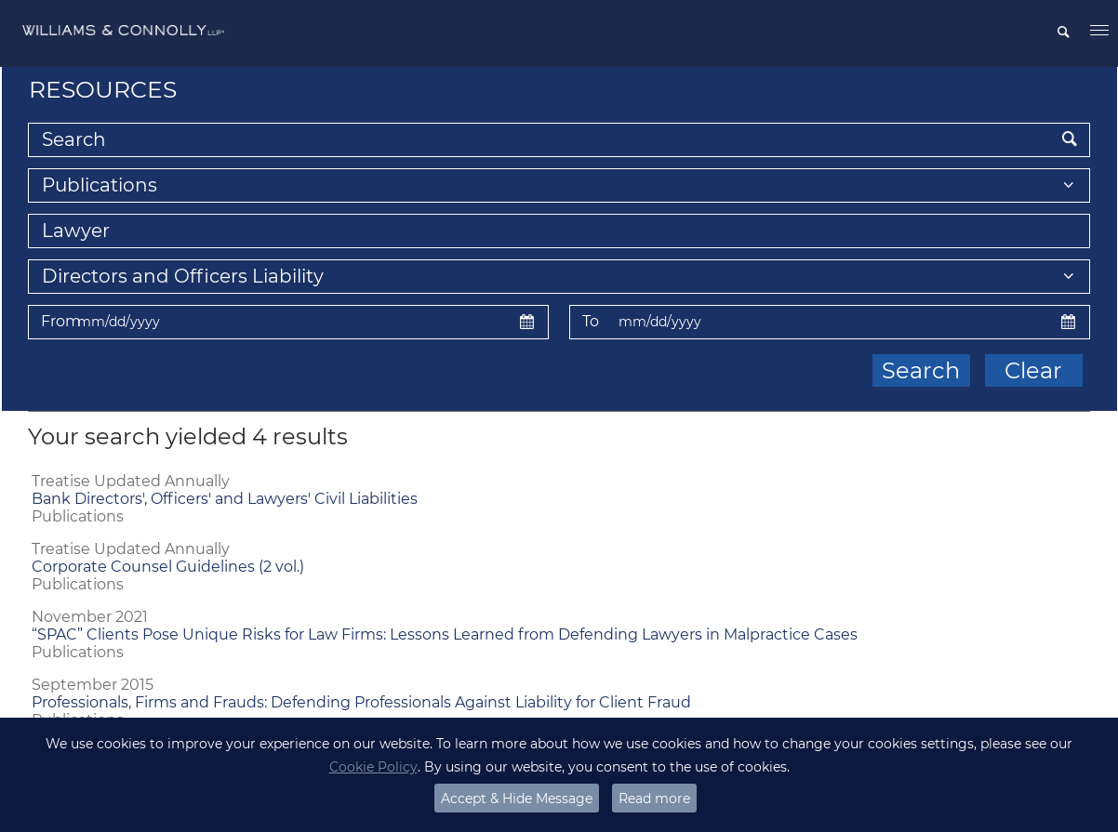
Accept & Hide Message (516, 798)
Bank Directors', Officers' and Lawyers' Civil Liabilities (225, 499)
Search (921, 370)
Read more (654, 798)
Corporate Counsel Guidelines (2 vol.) (168, 566)
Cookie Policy (373, 767)
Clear (1033, 370)
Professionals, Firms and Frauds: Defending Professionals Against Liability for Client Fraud (361, 702)
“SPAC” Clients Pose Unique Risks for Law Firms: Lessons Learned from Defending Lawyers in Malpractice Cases (445, 634)
